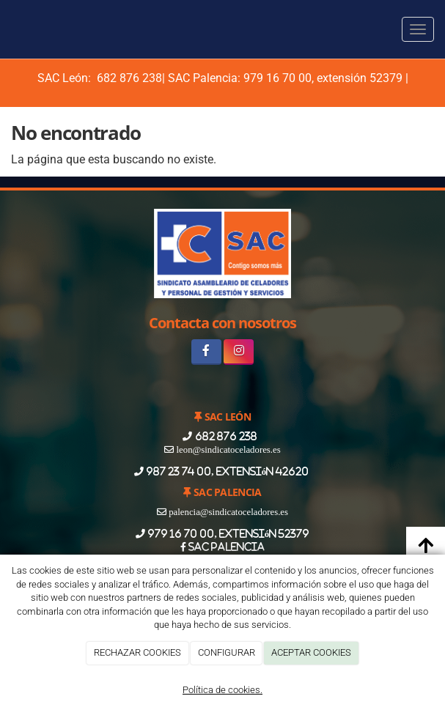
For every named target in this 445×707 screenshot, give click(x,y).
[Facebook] (206, 352)
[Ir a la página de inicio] (7, 29)
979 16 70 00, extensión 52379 (322, 78)
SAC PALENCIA (225, 547)
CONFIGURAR (226, 652)
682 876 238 (128, 78)
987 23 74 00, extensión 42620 (228, 471)
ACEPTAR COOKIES (311, 652)
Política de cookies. (222, 689)
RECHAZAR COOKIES (137, 652)
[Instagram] (239, 352)
